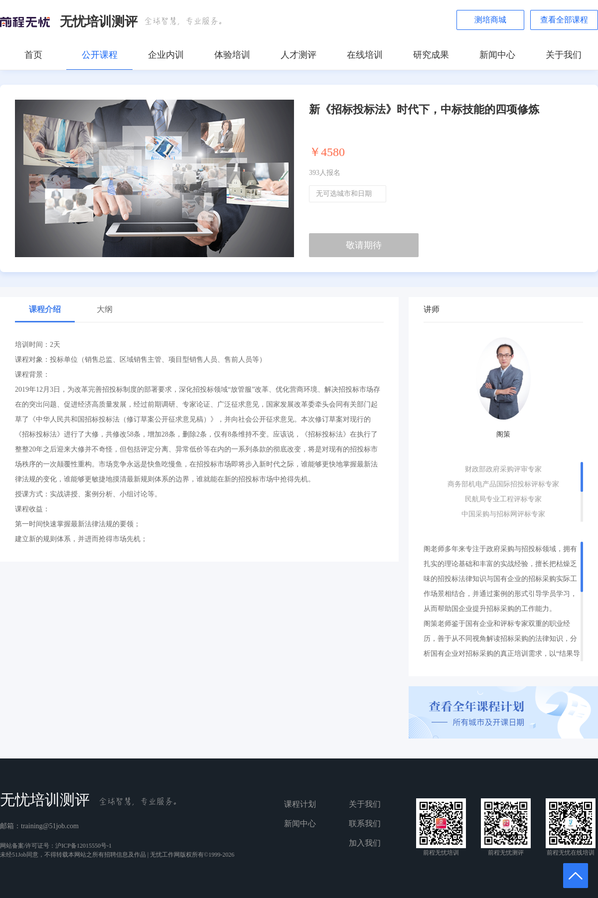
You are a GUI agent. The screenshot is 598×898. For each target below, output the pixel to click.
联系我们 (365, 823)
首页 (33, 55)
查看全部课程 (564, 19)
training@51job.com (50, 826)
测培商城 (490, 19)
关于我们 (564, 55)
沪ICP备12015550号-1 (83, 845)
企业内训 (166, 55)
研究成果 (431, 55)
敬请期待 (364, 245)
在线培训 (365, 55)
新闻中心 (497, 55)
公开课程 (100, 55)
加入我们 (365, 843)
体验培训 (232, 55)
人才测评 (298, 55)
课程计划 (300, 804)
